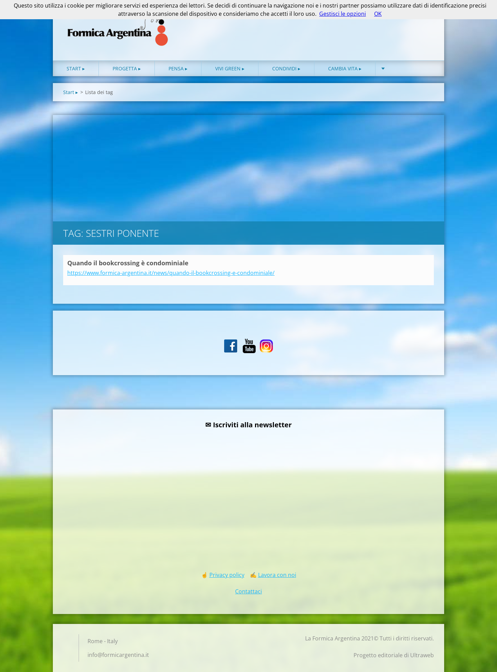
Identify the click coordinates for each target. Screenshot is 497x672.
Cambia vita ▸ (344, 68)
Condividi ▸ (286, 68)
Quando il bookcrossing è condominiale (127, 263)
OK (378, 14)
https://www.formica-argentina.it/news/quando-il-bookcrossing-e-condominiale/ (171, 273)
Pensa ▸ (178, 68)
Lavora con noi (277, 575)
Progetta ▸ (127, 68)
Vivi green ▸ (229, 68)
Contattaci (248, 591)
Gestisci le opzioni (342, 14)
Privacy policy (226, 575)
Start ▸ (76, 68)
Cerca (426, 20)
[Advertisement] (248, 166)
